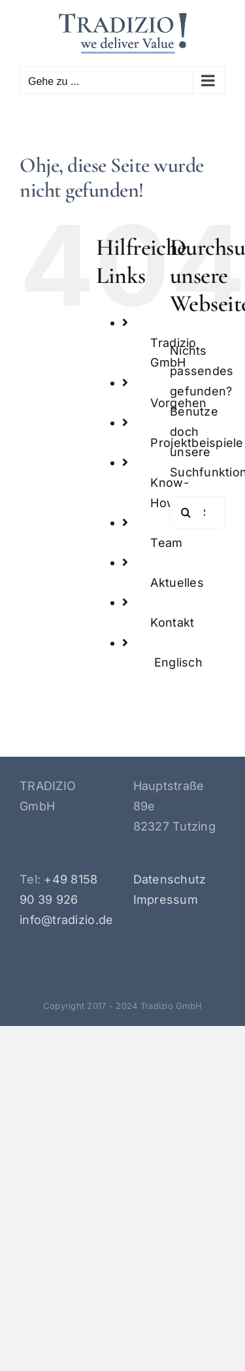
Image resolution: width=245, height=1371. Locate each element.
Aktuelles (176, 582)
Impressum (165, 899)
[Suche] (186, 512)
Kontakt (172, 622)
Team (166, 543)
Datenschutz (169, 879)
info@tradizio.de (66, 920)
